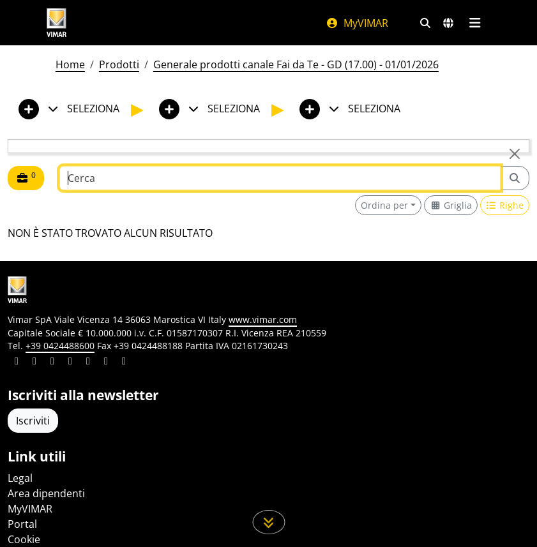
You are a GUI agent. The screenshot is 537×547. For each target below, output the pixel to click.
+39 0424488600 (60, 346)
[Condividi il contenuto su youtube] (88, 362)
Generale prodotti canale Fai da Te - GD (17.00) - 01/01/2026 (296, 64)
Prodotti (119, 64)
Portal (22, 524)
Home (70, 64)
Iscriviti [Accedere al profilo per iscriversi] (33, 421)
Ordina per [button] (384, 205)
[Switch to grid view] (451, 205)
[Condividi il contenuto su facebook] (34, 362)
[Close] (514, 153)
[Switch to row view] (505, 205)
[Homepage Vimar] (173, 22)
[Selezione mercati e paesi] (448, 23)
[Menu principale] (475, 23)
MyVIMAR (357, 23)
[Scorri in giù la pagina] (268, 522)
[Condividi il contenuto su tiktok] (123, 362)
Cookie (24, 539)
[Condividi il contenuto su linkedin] (16, 362)
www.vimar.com (263, 319)
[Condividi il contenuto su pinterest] (52, 362)
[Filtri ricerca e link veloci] (425, 23)
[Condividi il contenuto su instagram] (70, 362)
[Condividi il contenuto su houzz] (106, 362)
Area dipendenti (46, 493)
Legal (20, 478)
